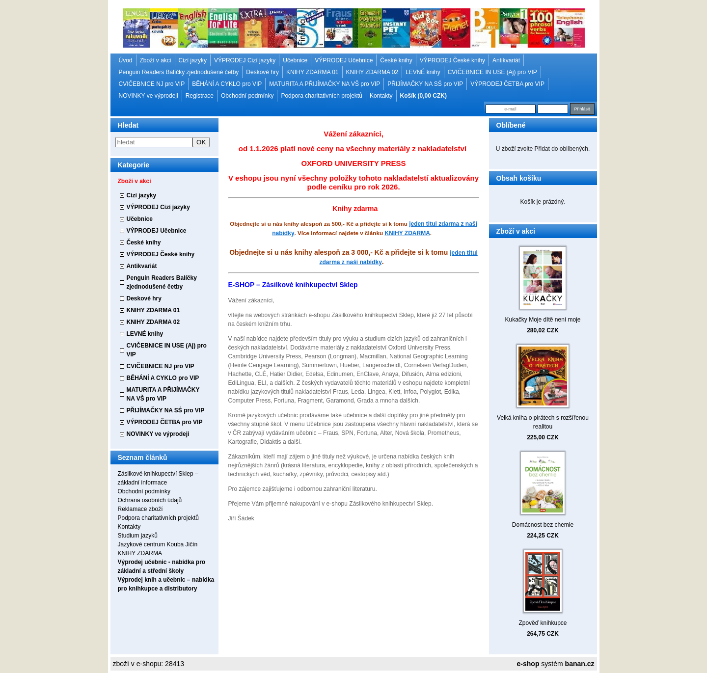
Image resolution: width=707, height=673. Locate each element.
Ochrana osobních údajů (150, 500)
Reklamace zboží (140, 509)
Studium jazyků (138, 535)
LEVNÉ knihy (423, 72)
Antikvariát (506, 60)
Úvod (126, 60)
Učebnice (295, 60)
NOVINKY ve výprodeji (148, 95)
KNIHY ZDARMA (140, 553)
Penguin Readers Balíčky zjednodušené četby (179, 72)
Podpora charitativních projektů (321, 95)
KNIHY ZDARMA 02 (372, 72)
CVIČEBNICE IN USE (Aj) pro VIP (492, 72)
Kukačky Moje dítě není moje (542, 319)
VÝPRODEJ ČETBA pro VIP (507, 84)
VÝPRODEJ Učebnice (344, 60)
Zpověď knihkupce (542, 622)
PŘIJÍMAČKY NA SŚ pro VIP (425, 84)
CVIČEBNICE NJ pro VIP (152, 84)
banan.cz (580, 664)
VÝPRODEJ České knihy (452, 60)
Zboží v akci (155, 60)
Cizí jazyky (193, 60)
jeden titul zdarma (434, 223)
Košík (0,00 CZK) (423, 95)
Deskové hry (262, 72)
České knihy (396, 60)
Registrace (200, 95)
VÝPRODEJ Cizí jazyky (244, 60)
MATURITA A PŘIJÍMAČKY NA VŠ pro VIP (324, 84)
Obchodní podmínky (247, 95)
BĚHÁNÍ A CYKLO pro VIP (227, 84)
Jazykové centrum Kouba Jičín (158, 544)
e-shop (528, 664)
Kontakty (381, 95)
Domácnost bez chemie (542, 524)
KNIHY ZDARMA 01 (312, 72)
